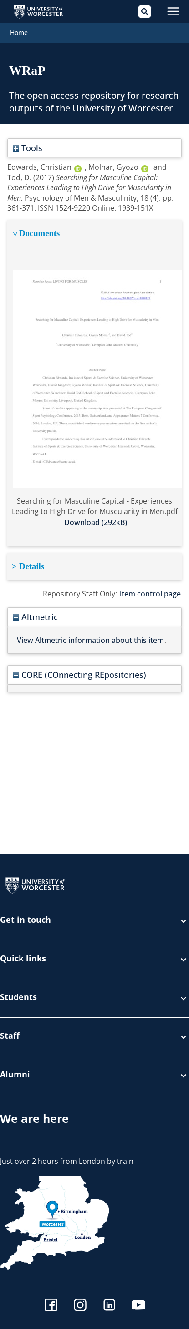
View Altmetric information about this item (90, 640)
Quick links (94, 959)
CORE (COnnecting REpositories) (79, 674)
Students (94, 998)
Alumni (94, 1075)
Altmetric (35, 616)
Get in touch (94, 920)
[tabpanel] (94, 383)
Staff (94, 1036)
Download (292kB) (95, 522)
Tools (27, 147)
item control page (150, 594)
